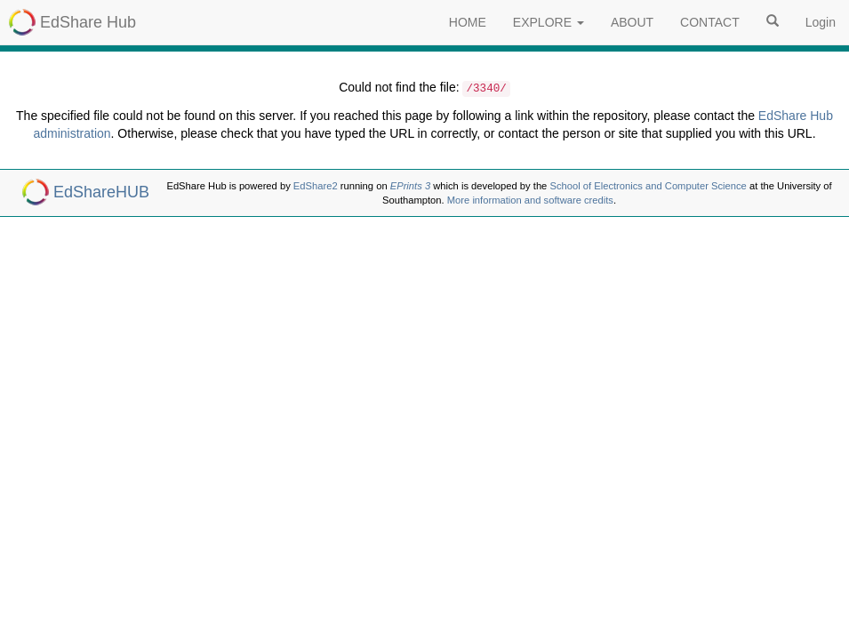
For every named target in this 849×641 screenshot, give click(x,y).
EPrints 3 (410, 185)
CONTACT (710, 22)
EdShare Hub (88, 22)
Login (820, 22)
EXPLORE (548, 22)
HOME (467, 22)
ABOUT (632, 22)
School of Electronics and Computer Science (647, 185)
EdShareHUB (101, 192)
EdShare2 (315, 185)
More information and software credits (530, 200)
